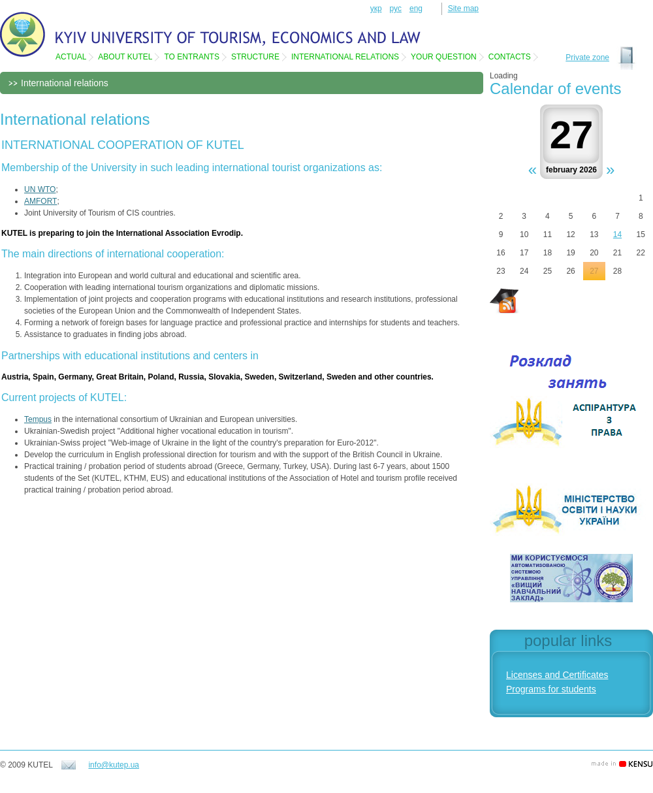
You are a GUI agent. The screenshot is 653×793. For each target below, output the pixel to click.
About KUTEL (125, 56)
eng (415, 8)
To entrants (191, 56)
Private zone (587, 57)
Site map (463, 8)
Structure (255, 56)
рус (396, 8)
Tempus (38, 419)
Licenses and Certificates (557, 675)
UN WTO (40, 189)
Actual (71, 56)
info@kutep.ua (113, 764)
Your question (444, 56)
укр (376, 8)
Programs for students (551, 689)
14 (617, 234)
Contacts (509, 56)
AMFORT (40, 201)
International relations (345, 56)
